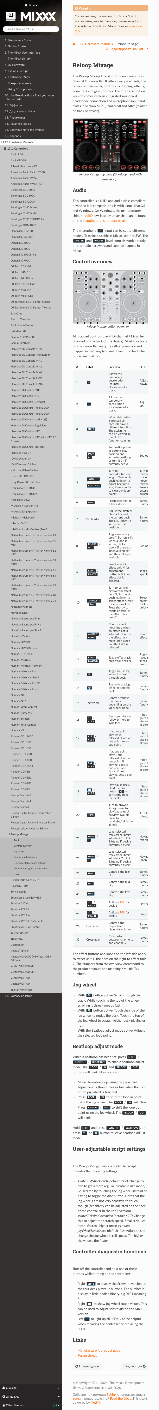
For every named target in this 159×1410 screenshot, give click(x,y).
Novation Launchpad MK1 (26, 624)
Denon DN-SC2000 (22, 237)
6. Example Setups (16, 71)
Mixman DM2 (19, 523)
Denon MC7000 (20, 260)
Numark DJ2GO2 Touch (25, 648)
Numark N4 (18, 695)
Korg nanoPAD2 (20, 500)
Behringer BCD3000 (23, 195)
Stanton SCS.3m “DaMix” (25, 927)
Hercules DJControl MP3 (25, 431)
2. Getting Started (16, 46)
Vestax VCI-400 (20, 984)
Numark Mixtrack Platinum (26, 666)
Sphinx (111, 1394)
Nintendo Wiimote (21, 607)
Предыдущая (87, 1366)
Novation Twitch (20, 636)
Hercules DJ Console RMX (26, 378)
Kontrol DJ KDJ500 (22, 476)
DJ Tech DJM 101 (21, 272)
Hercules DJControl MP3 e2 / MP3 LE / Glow (33, 439)
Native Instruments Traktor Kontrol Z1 (33, 601)
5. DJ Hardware (15, 64)
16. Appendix (13, 136)
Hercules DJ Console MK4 (26, 372)
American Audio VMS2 (24, 178)
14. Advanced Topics (18, 123)
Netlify (95, 1402)
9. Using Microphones (18, 89)
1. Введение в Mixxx (18, 40)
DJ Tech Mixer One (22, 296)
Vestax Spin (17, 945)
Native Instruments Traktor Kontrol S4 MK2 (33, 578)
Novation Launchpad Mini (25, 618)
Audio (17, 840)
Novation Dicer (19, 613)
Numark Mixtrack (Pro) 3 (25, 677)
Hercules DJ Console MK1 (26, 361)
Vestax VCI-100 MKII (23, 972)
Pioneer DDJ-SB (20, 771)
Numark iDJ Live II (22, 654)
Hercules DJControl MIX (25, 390)
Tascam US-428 (20, 933)
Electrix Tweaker (20, 319)
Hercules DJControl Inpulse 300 (30, 414)
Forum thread (87, 1355)
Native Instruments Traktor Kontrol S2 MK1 (33, 543)
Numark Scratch (20, 719)
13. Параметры (15, 117)
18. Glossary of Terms (18, 995)
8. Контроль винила (18, 83)
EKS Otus (16, 313)
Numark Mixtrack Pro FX (25, 683)
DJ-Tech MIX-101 (21, 290)
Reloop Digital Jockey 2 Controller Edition (31, 815)
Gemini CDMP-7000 (23, 337)
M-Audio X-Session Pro (24, 506)
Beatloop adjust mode (26, 857)
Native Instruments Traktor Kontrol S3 (33, 570)
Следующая (134, 1366)
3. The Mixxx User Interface (22, 52)
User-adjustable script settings (30, 863)
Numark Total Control (23, 725)
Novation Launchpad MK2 (26, 630)
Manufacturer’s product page (99, 1350)
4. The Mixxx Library (18, 58)
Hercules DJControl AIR (25, 396)
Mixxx (31, 13)
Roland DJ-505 (19, 886)
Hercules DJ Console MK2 (26, 366)
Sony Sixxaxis (18, 891)
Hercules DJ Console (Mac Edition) (31, 355)
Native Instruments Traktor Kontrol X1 (33, 595)
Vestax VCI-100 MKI (23, 966)
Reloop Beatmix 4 (21, 801)
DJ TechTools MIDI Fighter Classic (30, 302)
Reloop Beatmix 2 (21, 795)
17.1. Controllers (16, 149)
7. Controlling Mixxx (17, 77)
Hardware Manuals (96, 44)
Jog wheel (19, 852)
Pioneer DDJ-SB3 (21, 783)
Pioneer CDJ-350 (21, 742)
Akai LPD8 (17, 154)
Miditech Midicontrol (23, 517)
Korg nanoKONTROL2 (24, 494)
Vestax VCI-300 (20, 978)
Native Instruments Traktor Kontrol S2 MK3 (33, 562)
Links (16, 874)
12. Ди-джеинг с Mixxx (20, 111)
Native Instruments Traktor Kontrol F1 (33, 535)
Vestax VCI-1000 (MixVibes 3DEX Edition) (31, 958)
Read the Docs (120, 1398)
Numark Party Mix (21, 713)
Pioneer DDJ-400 (21, 760)
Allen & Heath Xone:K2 (24, 166)
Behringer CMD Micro (24, 207)
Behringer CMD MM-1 (24, 213)
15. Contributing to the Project (24, 129)
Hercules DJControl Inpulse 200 (30, 408)
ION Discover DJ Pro (23, 464)
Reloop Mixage (18, 834)
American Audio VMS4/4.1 (27, 184)
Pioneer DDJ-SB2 (21, 777)
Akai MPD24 (18, 160)
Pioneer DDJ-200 (21, 754)
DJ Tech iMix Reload (22, 278)
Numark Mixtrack (21, 660)
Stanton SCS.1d (20, 909)
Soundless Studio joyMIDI (26, 897)
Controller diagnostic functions (30, 869)
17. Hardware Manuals (17, 142)
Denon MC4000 (20, 249)
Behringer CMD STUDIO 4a (27, 219)
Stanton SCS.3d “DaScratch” (27, 921)
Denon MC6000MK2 (23, 254)
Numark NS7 (18, 701)
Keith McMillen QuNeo (24, 470)
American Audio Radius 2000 (28, 172)
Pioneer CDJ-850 (21, 748)
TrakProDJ (17, 939)
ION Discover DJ (21, 458)
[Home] (74, 44)
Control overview (23, 846)
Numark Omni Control (24, 707)
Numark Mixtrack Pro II (24, 689)
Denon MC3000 (20, 243)
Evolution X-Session (22, 325)
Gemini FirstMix (20, 343)
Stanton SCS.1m (20, 915)
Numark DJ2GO (20, 642)
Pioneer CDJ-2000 (22, 736)
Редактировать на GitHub (128, 49)
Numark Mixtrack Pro (23, 671)
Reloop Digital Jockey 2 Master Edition (33, 822)
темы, (77, 1398)
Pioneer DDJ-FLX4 (22, 766)
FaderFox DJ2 (19, 331)
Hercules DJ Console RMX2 (27, 384)
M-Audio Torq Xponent (24, 511)
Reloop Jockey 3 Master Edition (29, 828)
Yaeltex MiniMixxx (21, 990)
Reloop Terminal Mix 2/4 (25, 880)
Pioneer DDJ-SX (20, 789)
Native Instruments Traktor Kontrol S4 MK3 (33, 587)
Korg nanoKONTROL (23, 488)
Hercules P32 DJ (21, 453)
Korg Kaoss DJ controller (25, 482)
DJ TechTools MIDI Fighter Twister (31, 307)
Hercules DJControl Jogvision (28, 425)
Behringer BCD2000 (23, 190)
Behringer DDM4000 (23, 225)
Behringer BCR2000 (23, 201)
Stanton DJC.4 (19, 903)
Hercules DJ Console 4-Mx (26, 349)
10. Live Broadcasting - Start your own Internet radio (29, 97)
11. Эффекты (13, 105)
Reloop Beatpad (20, 807)
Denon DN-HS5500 (22, 231)
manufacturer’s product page (104, 220)
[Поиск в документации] (31, 29)
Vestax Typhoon (20, 950)
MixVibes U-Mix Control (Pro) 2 (29, 529)
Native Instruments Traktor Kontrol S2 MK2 (33, 553)
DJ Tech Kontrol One (23, 284)
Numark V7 (17, 730)
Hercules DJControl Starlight (28, 447)
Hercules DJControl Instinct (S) (29, 419)
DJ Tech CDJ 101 (21, 266)
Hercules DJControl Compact (28, 402)
